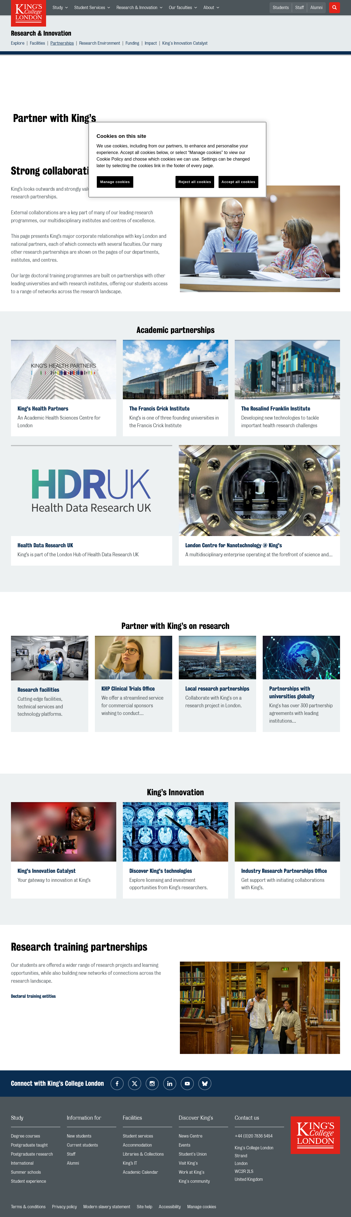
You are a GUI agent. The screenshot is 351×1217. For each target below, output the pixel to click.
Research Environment (99, 44)
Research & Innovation (141, 8)
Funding (132, 44)
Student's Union (203, 1155)
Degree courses (35, 1137)
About (212, 8)
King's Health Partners (43, 408)
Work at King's (203, 1173)
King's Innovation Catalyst (185, 44)
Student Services (93, 8)
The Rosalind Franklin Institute (275, 408)
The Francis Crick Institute (159, 408)
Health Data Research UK (45, 545)
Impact (151, 44)
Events (203, 1146)
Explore (17, 44)
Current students (91, 1146)
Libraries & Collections (147, 1155)
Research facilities (38, 690)
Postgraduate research (35, 1155)
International (35, 1164)
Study (62, 8)
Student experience (35, 1182)
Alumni (316, 7)
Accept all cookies (238, 182)
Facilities (37, 44)
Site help (144, 1207)
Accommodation (147, 1146)
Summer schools (35, 1173)
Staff (299, 7)
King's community (203, 1182)
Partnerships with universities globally (291, 692)
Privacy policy (64, 1207)
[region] (177, 160)
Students (281, 7)
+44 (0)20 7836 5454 (254, 1136)
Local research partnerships (217, 688)
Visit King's (203, 1164)
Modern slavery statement (106, 1207)
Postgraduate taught (35, 1146)
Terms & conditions (28, 1207)
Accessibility (170, 1207)
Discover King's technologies (160, 871)
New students (91, 1137)
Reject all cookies (195, 182)
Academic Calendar (147, 1173)
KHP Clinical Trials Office (128, 688)
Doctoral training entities (33, 996)
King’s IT (147, 1164)
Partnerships (62, 44)
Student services (147, 1137)
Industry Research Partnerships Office (284, 871)
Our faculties (184, 8)
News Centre (203, 1137)
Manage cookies (201, 1207)
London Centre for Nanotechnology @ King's (233, 545)
